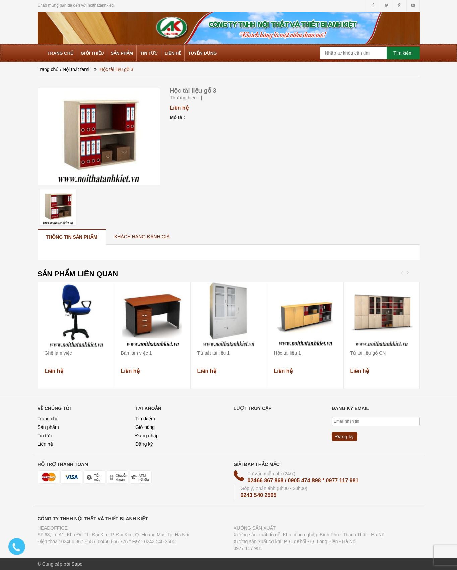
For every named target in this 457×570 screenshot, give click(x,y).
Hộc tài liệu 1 (287, 353)
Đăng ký (144, 444)
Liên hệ (45, 444)
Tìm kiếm (145, 418)
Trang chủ (48, 69)
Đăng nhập (147, 435)
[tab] (72, 237)
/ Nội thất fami (74, 69)
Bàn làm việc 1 (136, 353)
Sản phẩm (48, 427)
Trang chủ (48, 418)
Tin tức (45, 435)
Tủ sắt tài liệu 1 (213, 353)
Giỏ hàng (145, 427)
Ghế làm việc (58, 353)
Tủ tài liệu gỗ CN (368, 353)
